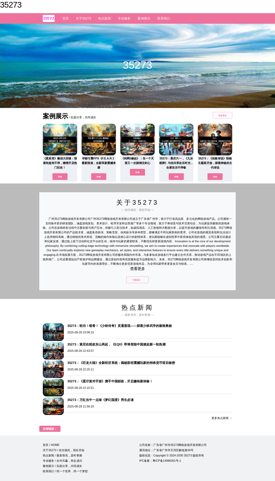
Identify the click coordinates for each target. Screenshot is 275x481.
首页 (65, 18)
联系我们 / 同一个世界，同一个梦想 (65, 471)
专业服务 (124, 18)
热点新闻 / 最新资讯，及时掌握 (62, 455)
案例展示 (144, 18)
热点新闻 (104, 18)
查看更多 (137, 268)
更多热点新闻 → (222, 418)
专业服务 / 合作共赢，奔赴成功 (62, 460)
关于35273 (83, 18)
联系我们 (163, 18)
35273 (11, 4)
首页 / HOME (51, 444)
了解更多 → (137, 280)
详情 (60, 177)
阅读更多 (222, 115)
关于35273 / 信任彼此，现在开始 (63, 450)
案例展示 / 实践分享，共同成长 (62, 465)
